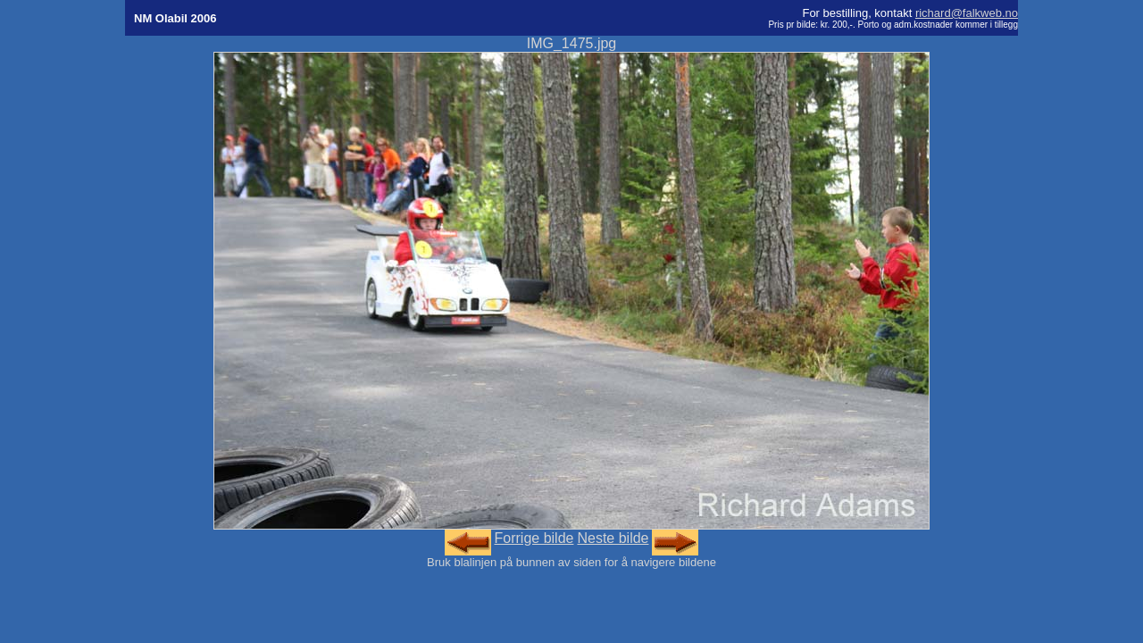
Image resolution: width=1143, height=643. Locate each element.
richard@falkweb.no (966, 13)
